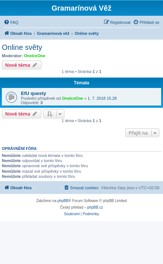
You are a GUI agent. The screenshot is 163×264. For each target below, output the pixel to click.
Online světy (22, 47)
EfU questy (33, 93)
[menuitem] (11, 22)
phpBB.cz (95, 207)
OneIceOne (34, 56)
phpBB (63, 201)
